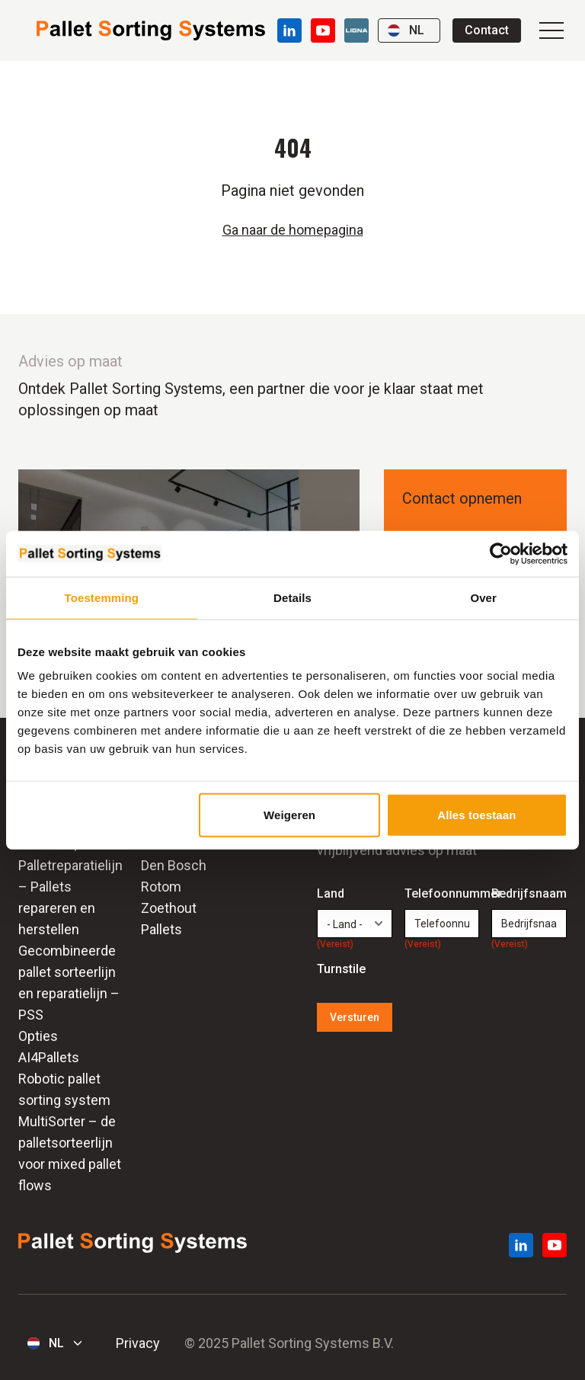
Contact (487, 30)
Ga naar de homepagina (292, 230)
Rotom (161, 887)
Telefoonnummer (442, 894)
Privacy (138, 1343)
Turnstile (341, 969)
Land (335, 894)
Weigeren (289, 814)
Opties (38, 1036)
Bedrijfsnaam (529, 894)
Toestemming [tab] (102, 597)
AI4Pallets (48, 1057)
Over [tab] (483, 597)
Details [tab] (292, 597)
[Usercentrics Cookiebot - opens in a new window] (500, 553)
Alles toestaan (476, 814)
